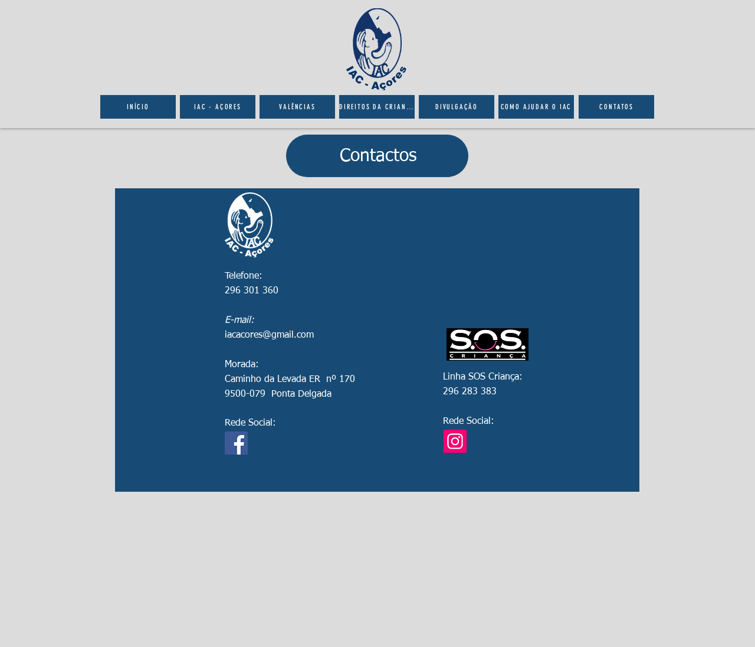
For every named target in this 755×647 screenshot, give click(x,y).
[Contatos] (616, 107)
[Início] (138, 107)
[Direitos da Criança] (377, 107)
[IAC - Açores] (217, 107)
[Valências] (297, 107)
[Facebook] (236, 443)
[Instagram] (455, 441)
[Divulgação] (456, 107)
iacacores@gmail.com (269, 335)
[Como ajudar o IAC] (536, 107)
